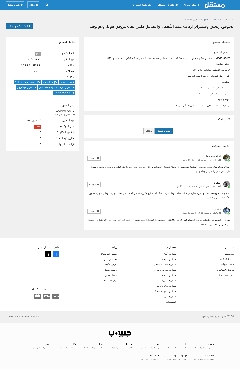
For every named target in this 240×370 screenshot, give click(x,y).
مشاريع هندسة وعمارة (165, 270)
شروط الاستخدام (225, 270)
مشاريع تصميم (169, 275)
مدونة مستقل (111, 275)
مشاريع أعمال (169, 254)
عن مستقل (229, 254)
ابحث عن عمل (111, 259)
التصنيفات (171, 302)
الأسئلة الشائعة (227, 259)
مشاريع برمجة (169, 259)
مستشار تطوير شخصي (209, 186)
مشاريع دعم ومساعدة (165, 291)
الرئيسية (230, 19)
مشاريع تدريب (169, 296)
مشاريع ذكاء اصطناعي (165, 264)
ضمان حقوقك (227, 264)
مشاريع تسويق (169, 280)
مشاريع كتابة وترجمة (166, 286)
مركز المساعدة (111, 280)
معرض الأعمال (111, 264)
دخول (149, 131)
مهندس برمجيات (211, 160)
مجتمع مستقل (111, 270)
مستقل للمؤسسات (109, 254)
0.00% (37, 126)
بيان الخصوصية (226, 275)
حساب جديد (164, 131)
